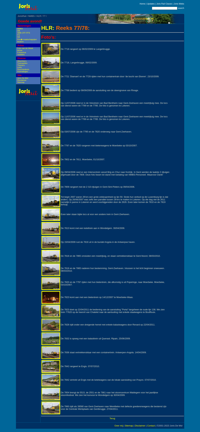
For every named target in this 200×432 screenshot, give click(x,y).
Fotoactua (21, 52)
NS (18, 37)
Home (142, 4)
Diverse (22, 58)
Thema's (21, 65)
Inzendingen (22, 71)
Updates (151, 4)
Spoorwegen (24, 25)
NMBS (31, 16)
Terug (112, 418)
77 (44, 16)
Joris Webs (179, 4)
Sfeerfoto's (22, 61)
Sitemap (20, 82)
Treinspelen (22, 63)
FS (18, 35)
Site (20, 75)
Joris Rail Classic (164, 4)
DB (18, 31)
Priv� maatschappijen (27, 39)
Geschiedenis (23, 69)
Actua (21, 45)
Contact (151, 425)
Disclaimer (22, 80)
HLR (39, 16)
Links (19, 67)
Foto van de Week (25, 48)
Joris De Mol (22, 78)
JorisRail (22, 16)
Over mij (118, 425)
